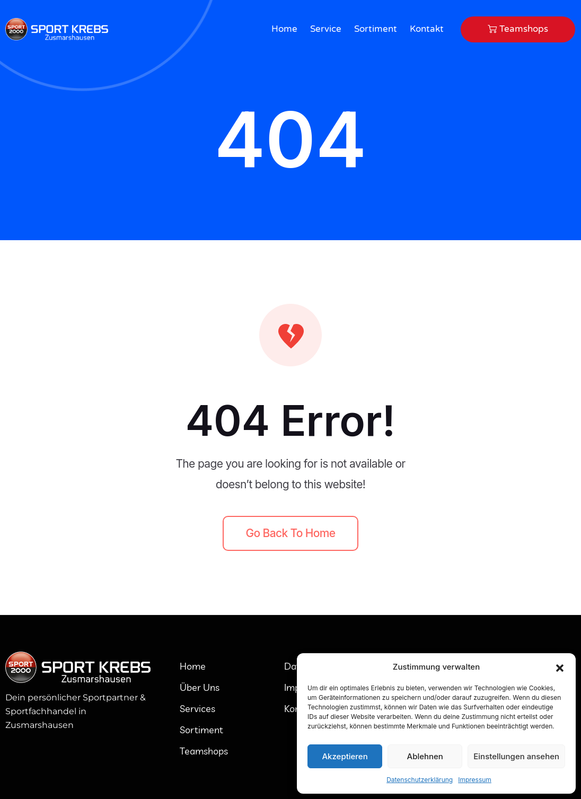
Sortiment (375, 28)
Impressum (474, 780)
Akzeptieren (344, 756)
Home (284, 28)
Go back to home (291, 533)
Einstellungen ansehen (516, 756)
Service (325, 28)
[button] (559, 667)
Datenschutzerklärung (419, 780)
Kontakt (427, 28)
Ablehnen (425, 756)
